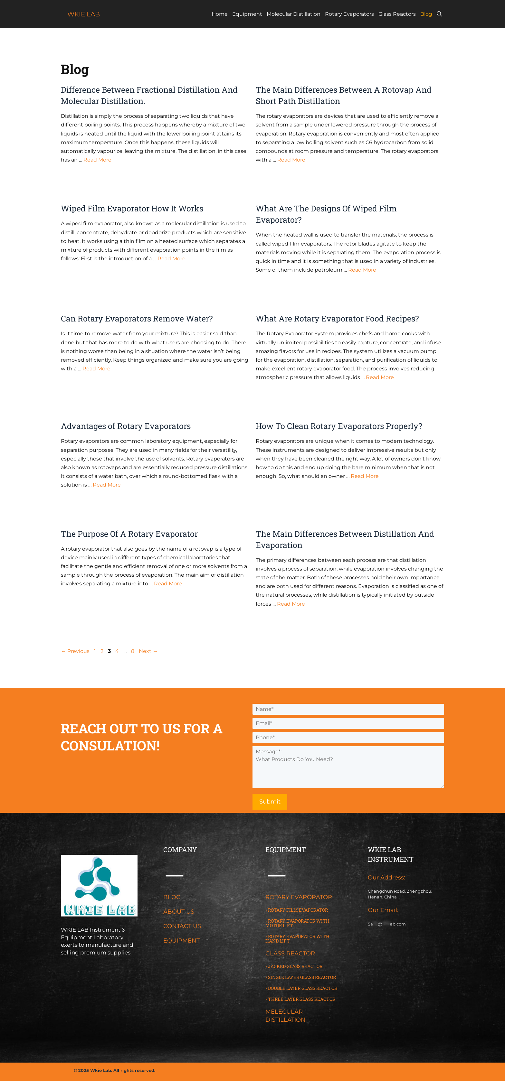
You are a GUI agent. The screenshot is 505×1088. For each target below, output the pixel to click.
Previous (75, 651)
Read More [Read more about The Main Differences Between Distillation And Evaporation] (291, 604)
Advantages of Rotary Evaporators (126, 426)
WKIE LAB (83, 14)
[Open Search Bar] (439, 14)
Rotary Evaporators (349, 14)
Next (148, 651)
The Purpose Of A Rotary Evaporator (129, 533)
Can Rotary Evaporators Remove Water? (137, 318)
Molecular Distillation (293, 14)
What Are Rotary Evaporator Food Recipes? (337, 318)
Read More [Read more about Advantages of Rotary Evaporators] (107, 485)
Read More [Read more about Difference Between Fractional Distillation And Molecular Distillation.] (97, 160)
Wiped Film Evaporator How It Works (132, 208)
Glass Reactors (397, 14)
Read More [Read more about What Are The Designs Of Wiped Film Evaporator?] (362, 270)
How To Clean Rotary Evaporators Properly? (339, 426)
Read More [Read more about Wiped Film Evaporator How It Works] (171, 259)
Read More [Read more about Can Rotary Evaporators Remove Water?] (96, 369)
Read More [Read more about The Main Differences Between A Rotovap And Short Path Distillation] (291, 160)
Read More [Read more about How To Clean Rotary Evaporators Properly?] (365, 476)
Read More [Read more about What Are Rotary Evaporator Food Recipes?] (380, 377)
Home (220, 14)
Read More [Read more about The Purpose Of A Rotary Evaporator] (168, 584)
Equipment (247, 14)
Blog (426, 14)
